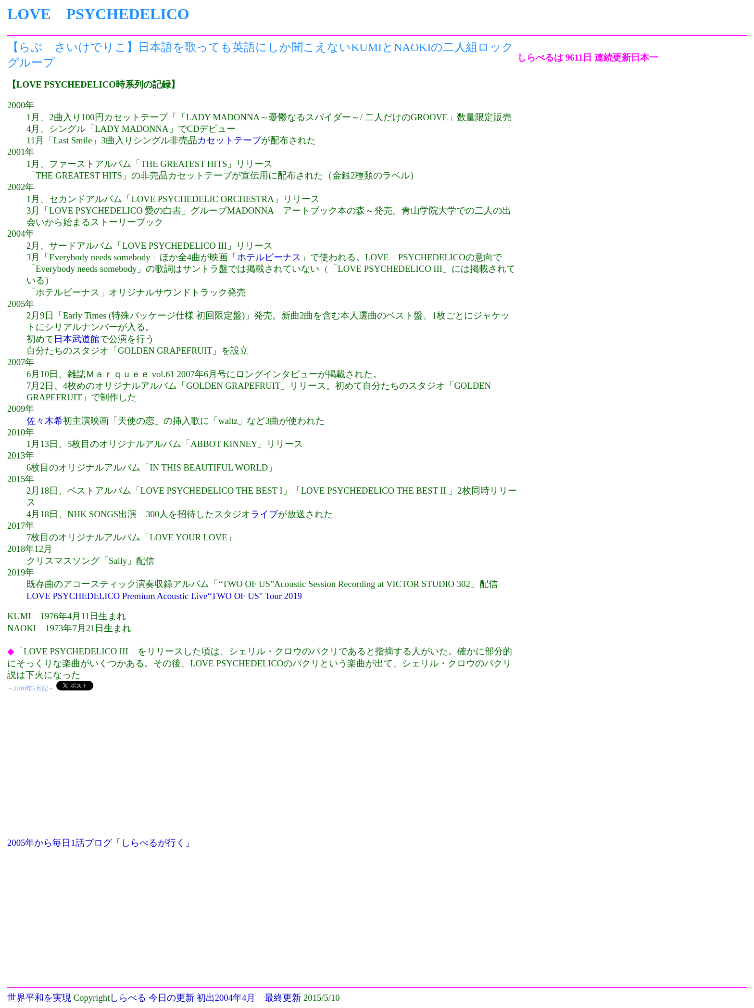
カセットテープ (229, 140)
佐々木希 (44, 421)
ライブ (264, 514)
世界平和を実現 (39, 998)
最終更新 (282, 998)
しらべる (128, 998)
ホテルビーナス (269, 257)
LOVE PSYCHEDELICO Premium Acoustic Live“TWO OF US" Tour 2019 (164, 596)
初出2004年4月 (226, 998)
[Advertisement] (262, 769)
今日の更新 (171, 998)
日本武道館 (77, 339)
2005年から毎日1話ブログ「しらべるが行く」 (100, 843)
